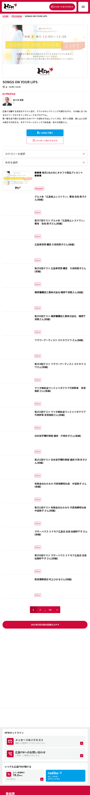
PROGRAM (16, 16)
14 (50, 609)
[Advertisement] (45, 717)
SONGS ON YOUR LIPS (36, 16)
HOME (5, 16)
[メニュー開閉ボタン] (83, 7)
